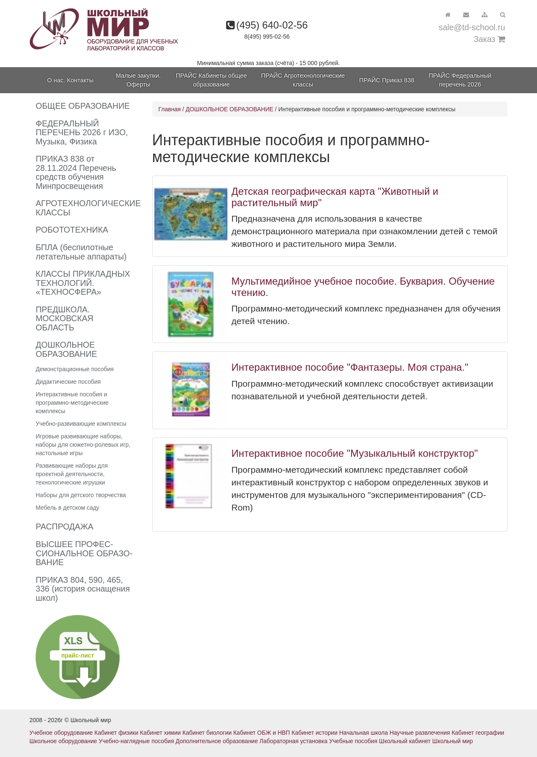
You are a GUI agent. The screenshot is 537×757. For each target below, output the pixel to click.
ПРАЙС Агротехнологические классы (303, 80)
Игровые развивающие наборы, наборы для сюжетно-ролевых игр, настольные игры (83, 444)
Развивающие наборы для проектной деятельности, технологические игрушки (72, 474)
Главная (170, 109)
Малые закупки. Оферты (138, 80)
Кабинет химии (160, 732)
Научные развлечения (419, 732)
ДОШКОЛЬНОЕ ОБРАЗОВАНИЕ (229, 109)
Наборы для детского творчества (81, 495)
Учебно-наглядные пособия (136, 741)
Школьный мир (452, 741)
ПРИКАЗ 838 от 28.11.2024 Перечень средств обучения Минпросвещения (76, 172)
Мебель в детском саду (67, 507)
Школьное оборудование (63, 741)
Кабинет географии (477, 732)
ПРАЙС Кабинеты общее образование (211, 80)
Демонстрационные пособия (75, 369)
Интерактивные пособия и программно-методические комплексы (72, 402)
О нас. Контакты (70, 80)
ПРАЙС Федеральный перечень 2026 (460, 80)
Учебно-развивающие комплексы (81, 423)
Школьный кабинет (404, 741)
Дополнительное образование (217, 741)
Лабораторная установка (294, 741)
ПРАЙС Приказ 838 (386, 80)
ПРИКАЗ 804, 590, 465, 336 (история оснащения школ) (83, 588)
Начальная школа (363, 732)
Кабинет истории (314, 732)
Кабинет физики (116, 732)
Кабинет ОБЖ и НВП (261, 732)
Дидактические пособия (68, 381)
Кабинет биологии (207, 732)
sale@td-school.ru (472, 27)
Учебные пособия (353, 741)
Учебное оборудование (61, 732)
